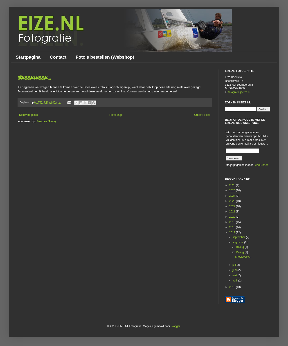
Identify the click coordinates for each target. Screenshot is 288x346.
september (239, 237)
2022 (232, 206)
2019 (232, 222)
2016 (232, 287)
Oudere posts (202, 114)
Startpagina (28, 57)
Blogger (175, 326)
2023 (232, 201)
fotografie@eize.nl (239, 92)
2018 (232, 227)
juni (234, 270)
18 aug (240, 247)
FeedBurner (261, 165)
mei (235, 275)
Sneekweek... (34, 77)
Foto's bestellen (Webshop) (105, 57)
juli (234, 264)
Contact (58, 57)
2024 (232, 195)
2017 (232, 232)
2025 (232, 190)
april (235, 280)
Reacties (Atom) (46, 121)
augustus (238, 242)
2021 (232, 211)
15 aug (240, 252)
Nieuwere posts (28, 114)
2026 (232, 185)
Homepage (116, 114)
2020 (232, 216)
